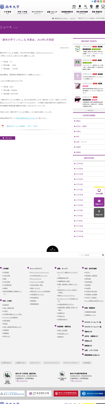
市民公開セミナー (63, 330)
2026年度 (79, 164)
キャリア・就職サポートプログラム (68, 272)
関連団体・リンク (91, 312)
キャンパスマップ (36, 277)
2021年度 (79, 190)
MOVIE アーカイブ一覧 (92, 318)
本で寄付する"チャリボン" (27, 118)
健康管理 (33, 299)
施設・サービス (35, 286)
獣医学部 (6, 301)
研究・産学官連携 (82, 12)
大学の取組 (7, 280)
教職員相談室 (35, 302)
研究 (77, 137)
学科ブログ (7, 333)
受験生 (78, 121)
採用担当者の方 (62, 318)
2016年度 (79, 216)
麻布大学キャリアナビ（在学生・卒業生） (68, 290)
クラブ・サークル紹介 (37, 280)
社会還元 (88, 286)
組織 (5, 277)
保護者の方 (61, 311)
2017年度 (79, 210)
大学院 (6, 308)
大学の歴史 (7, 274)
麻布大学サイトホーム (34, 389)
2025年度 (79, 169)
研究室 (6, 320)
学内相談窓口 (35, 296)
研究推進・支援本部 (91, 274)
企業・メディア (81, 142)
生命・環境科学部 (9, 305)
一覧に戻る (8, 138)
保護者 (78, 147)
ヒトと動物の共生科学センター (95, 299)
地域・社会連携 (62, 327)
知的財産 (88, 283)
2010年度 (79, 226)
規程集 (6, 286)
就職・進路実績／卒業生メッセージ (68, 284)
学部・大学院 (22, 12)
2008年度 (79, 236)
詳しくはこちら (22, 365)
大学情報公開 (7, 283)
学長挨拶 (6, 271)
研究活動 (88, 277)
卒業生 (78, 131)
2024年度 (79, 174)
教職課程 (6, 330)
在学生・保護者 (81, 126)
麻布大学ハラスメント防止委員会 (40, 290)
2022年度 (79, 184)
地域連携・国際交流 (67, 12)
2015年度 (79, 221)
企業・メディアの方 (91, 337)
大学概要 (7, 12)
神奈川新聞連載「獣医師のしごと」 (13, 291)
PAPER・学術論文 (91, 296)
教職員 (78, 152)
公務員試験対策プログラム (66, 303)
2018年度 (79, 205)
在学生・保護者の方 (91, 327)
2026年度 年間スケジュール (39, 274)
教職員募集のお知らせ (91, 340)
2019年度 (79, 200)
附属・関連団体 (97, 12)
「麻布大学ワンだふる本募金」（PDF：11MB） (21, 126)
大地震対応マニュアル (37, 293)
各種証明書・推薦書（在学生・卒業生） (68, 307)
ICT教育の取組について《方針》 (13, 311)
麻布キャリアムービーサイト (66, 294)
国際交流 (60, 333)
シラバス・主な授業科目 (11, 314)
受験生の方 (88, 324)
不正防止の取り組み (91, 290)
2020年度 (79, 195)
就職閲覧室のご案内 (64, 279)
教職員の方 (88, 334)
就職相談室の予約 (63, 276)
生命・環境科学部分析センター (13, 324)
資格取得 (6, 327)
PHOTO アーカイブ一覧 (92, 321)
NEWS (88, 271)
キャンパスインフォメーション (40, 271)
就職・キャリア (52, 12)
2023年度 (79, 179)
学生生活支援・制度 (37, 283)
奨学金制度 (7, 317)
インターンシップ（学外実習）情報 (68, 298)
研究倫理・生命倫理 (91, 293)
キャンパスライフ (37, 12)
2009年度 (79, 231)
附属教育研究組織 (91, 308)
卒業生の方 (61, 314)
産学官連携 (89, 280)
